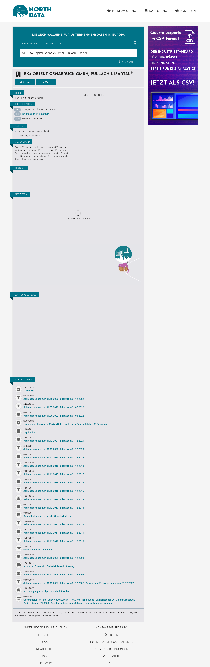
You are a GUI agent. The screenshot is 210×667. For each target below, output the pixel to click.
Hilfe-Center (44, 634)
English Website (45, 663)
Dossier (25, 82)
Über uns (111, 634)
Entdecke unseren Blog (78, 264)
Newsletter (45, 649)
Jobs (45, 656)
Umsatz (86, 95)
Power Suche (54, 43)
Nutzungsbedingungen (111, 649)
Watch (46, 82)
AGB (111, 663)
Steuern (99, 95)
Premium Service (122, 10)
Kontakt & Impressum (111, 627)
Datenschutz (111, 656)
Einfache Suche (31, 43)
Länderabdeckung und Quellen (45, 627)
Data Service (156, 10)
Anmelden (185, 10)
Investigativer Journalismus (111, 641)
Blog (44, 641)
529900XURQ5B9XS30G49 (35, 114)
